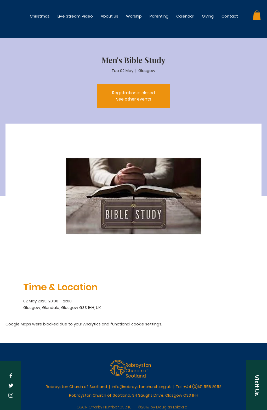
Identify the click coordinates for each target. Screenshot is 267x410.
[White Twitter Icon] (11, 385)
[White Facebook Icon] (11, 376)
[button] (134, 16)
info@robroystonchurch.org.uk (141, 386)
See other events (133, 99)
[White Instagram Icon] (11, 395)
